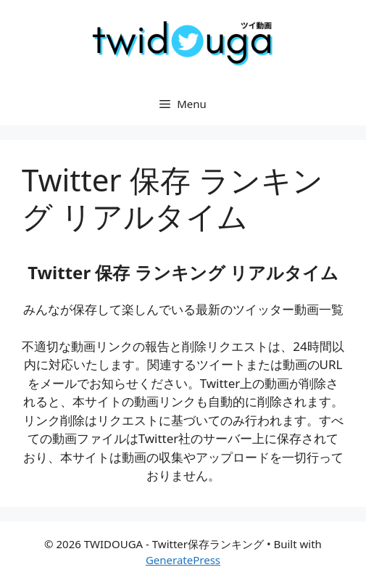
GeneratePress (183, 560)
